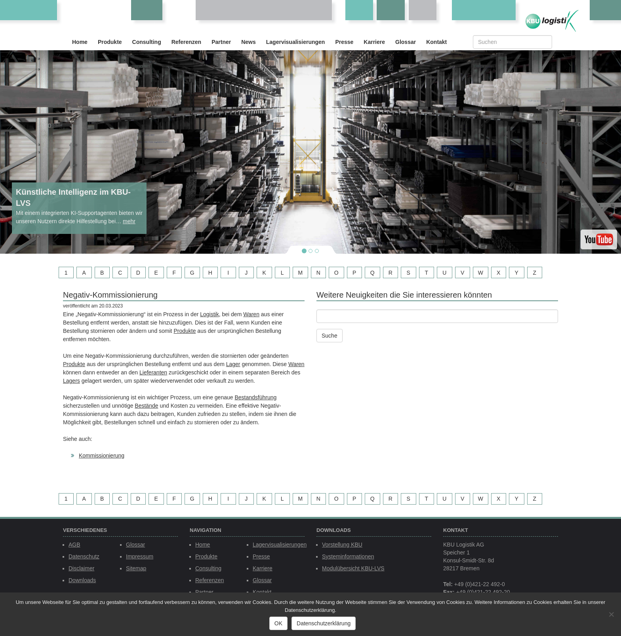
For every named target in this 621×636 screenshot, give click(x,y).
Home (80, 42)
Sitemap (136, 568)
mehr (129, 221)
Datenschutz (84, 556)
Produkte (110, 42)
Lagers (71, 381)
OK (278, 623)
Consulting (146, 42)
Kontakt (436, 42)
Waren (251, 314)
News (248, 42)
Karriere (374, 42)
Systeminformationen (348, 556)
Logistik (209, 314)
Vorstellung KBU (342, 544)
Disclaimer (81, 568)
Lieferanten (153, 372)
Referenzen (186, 42)
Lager (233, 364)
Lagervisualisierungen (295, 42)
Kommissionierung (101, 455)
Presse (344, 42)
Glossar (405, 42)
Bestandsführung (255, 397)
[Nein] (611, 614)
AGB (74, 544)
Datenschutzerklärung (324, 623)
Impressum (139, 556)
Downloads (82, 580)
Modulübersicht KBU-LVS (353, 568)
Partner (221, 42)
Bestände (146, 405)
